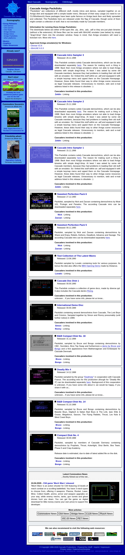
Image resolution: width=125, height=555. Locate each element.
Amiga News (77, 513)
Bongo (58, 362)
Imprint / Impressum (102, 547)
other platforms (10, 38)
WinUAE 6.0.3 (37, 48)
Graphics (7, 43)
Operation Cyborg (13, 160)
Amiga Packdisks (10, 36)
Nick (60, 215)
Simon (58, 326)
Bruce (58, 359)
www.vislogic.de (115, 551)
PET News (83, 518)
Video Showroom (10, 45)
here (54, 38)
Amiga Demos (9, 32)
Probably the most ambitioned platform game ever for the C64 (13, 95)
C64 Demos (8, 26)
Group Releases (10, 24)
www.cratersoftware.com (85, 551)
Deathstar (88, 377)
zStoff (90, 547)
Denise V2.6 (36, 45)
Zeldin (58, 94)
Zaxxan (58, 218)
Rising (90, 291)
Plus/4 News (106, 513)
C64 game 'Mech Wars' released (58, 483)
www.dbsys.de (70, 551)
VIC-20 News (68, 518)
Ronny (58, 329)
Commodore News (47, 513)
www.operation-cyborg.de (55, 551)
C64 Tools (8, 30)
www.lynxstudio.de (101, 551)
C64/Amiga (67, 2)
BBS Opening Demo (91, 266)
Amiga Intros (9, 34)
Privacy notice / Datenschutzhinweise (75, 549)
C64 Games (8, 28)
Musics (6, 41)
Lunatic (58, 273)
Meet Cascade (34, 2)
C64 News (64, 513)
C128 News (92, 513)
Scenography (51, 2)
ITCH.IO (17, 79)
